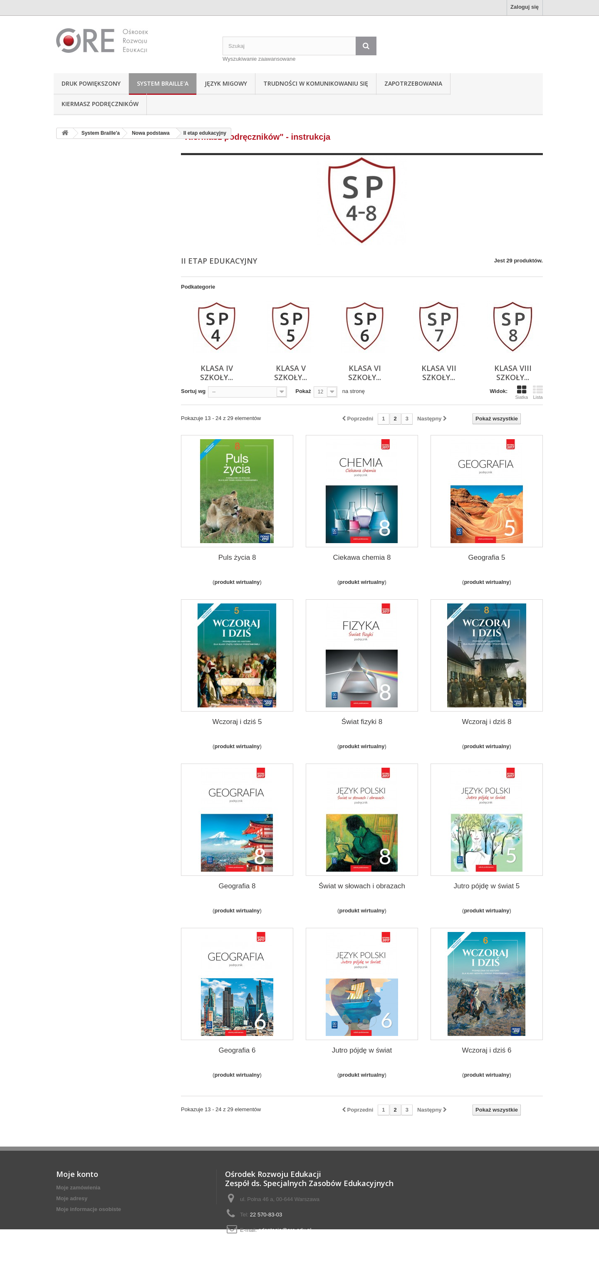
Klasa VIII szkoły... (513, 372)
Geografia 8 (237, 886)
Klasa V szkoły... (290, 372)
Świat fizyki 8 (362, 722)
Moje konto (77, 1174)
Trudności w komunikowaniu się (315, 83)
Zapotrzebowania (413, 83)
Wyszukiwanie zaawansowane (259, 59)
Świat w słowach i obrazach (362, 886)
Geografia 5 (486, 557)
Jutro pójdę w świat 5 (487, 886)
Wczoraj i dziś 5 (237, 722)
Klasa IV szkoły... (216, 372)
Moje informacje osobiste (88, 1209)
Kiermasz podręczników (100, 104)
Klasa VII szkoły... (438, 372)
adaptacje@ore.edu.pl (284, 1230)
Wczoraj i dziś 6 (486, 1050)
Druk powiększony (91, 83)
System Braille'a (162, 83)
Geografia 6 (237, 1050)
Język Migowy (226, 83)
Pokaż (303, 391)
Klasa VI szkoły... (364, 372)
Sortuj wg (193, 391)
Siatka (521, 392)
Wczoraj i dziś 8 (486, 722)
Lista (538, 392)
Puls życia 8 (237, 557)
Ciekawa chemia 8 (362, 557)
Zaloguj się (524, 7)
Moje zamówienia (78, 1187)
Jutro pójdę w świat (362, 1050)
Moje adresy (71, 1198)
